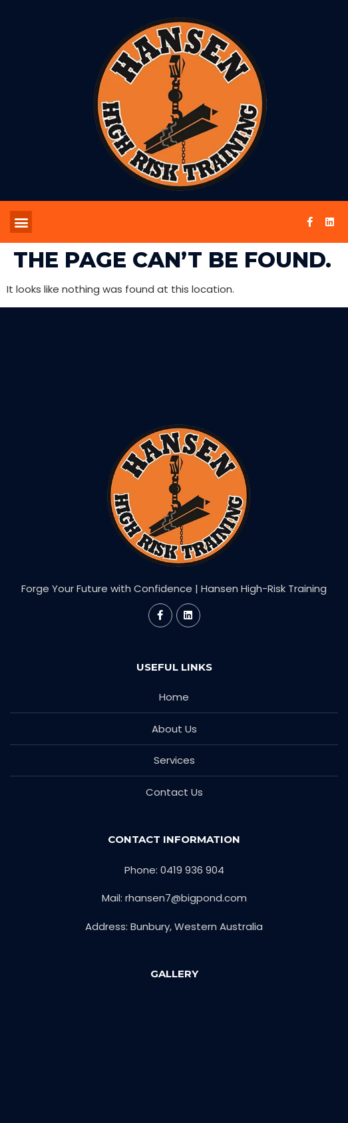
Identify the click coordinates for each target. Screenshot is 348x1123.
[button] (21, 222)
